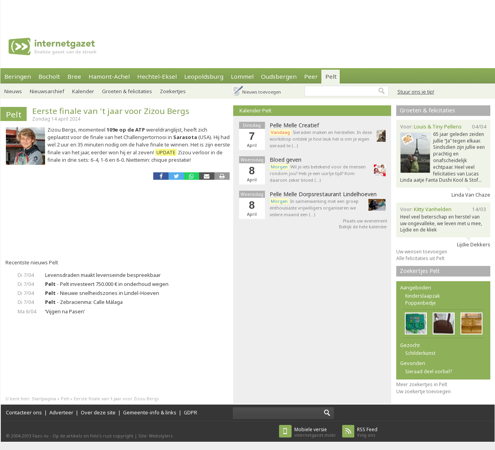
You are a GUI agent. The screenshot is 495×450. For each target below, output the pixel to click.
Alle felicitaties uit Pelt (420, 258)
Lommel (242, 76)
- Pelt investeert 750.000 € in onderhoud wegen (107, 283)
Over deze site (98, 412)
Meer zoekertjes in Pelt (421, 384)
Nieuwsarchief (47, 91)
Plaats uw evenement (365, 221)
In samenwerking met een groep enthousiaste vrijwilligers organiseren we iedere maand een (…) (314, 207)
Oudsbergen (279, 76)
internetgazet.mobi (314, 432)
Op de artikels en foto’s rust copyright (93, 436)
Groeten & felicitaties (127, 91)
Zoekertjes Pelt (420, 271)
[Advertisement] (104, 11)
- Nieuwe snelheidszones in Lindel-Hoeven (102, 292)
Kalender (83, 91)
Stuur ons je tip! (415, 91)
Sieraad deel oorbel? (428, 371)
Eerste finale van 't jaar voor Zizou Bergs (110, 110)
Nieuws (13, 91)
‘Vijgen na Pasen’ (65, 311)
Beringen (17, 76)
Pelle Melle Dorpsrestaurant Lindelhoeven (323, 194)
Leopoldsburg (203, 76)
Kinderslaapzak (422, 296)
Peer (311, 76)
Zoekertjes (173, 91)
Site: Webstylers (155, 436)
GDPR (190, 412)
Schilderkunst (420, 353)
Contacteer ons (24, 412)
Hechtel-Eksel (157, 76)
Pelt (331, 76)
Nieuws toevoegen (261, 92)
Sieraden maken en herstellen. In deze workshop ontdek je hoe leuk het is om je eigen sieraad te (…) (321, 138)
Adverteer (61, 412)
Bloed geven (285, 159)
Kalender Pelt (255, 110)
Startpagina (44, 398)
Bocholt (49, 76)
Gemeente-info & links (149, 412)
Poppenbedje (420, 303)
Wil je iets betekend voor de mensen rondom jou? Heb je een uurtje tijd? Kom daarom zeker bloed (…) (318, 173)
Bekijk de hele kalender (363, 227)
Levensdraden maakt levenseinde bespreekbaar (103, 274)
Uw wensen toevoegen (421, 251)
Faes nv (41, 436)
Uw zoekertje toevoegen (423, 391)
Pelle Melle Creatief (294, 125)
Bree (74, 76)
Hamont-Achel (109, 76)
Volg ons (367, 432)
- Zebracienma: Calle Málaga (84, 301)
